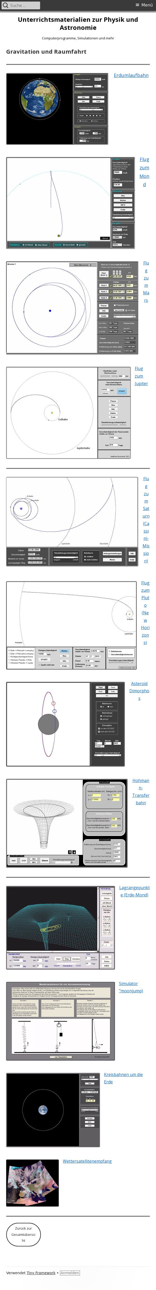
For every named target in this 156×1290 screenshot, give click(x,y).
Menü (147, 5)
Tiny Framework (41, 1273)
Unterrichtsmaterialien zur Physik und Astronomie (78, 24)
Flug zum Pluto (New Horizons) (145, 612)
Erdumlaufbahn (131, 75)
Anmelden (70, 1273)
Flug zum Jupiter (141, 376)
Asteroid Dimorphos (139, 691)
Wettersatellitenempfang (87, 1161)
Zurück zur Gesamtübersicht (23, 1234)
